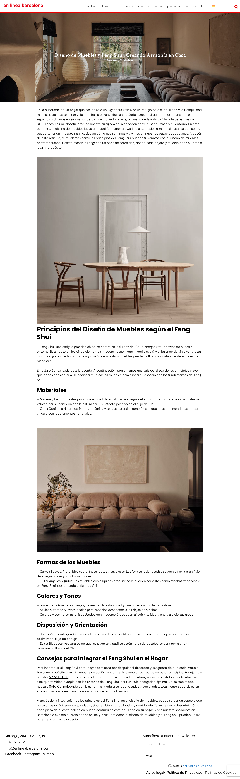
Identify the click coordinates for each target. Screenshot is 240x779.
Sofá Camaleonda (63, 686)
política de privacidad (197, 766)
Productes (127, 6)
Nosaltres (90, 6)
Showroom (108, 6)
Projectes (173, 6)
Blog (204, 6)
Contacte (190, 6)
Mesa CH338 (58, 677)
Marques (144, 6)
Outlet (159, 6)
